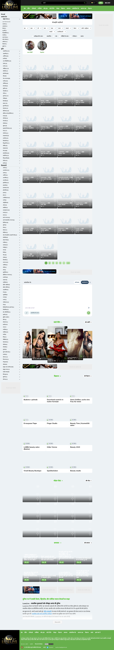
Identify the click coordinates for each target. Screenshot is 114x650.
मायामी (65, 102)
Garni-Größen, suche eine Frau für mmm (80, 401)
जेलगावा (81, 204)
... (63, 263)
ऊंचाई (67, 28)
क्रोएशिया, (43, 230)
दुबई (50, 153)
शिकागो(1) (4, 44)
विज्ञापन (63, 8)
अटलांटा (82, 102)
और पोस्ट (89, 480)
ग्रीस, (59, 179)
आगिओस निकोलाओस (64, 179)
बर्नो (30, 153)
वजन (59, 28)
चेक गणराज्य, (26, 153)
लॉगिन (100, 3)
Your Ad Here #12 (48, 590)
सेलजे (64, 153)
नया (56, 36)
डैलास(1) (4, 28)
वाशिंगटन (48, 128)
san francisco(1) (6, 21)
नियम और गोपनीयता (38, 644)
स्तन (45, 28)
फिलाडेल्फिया (31, 128)
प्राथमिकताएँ (60, 32)
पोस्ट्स (57, 8)
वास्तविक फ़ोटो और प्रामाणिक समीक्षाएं (42, 614)
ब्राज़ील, (24, 204)
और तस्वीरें (88, 322)
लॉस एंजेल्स (31, 102)
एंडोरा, (77, 128)
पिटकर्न (31, 230)
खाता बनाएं (107, 3)
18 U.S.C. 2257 (24, 644)
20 (27, 75)
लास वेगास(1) (5, 37)
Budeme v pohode (30, 400)
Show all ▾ (57, 622)
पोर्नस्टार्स (34, 8)
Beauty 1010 (75, 447)
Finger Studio (52, 423)
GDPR (31, 644)
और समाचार (87, 543)
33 (81, 126)
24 (44, 75)
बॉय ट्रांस (45, 8)
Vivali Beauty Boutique (32, 471)
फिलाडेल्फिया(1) (5, 32)
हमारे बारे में (97, 632)
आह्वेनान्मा (64, 230)
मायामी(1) (4, 35)
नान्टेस (79, 179)
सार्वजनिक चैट (75, 8)
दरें (38, 28)
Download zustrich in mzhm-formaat (55, 401)
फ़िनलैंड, (59, 230)
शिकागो (82, 77)
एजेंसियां (40, 8)
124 (68, 263)
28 (62, 75)
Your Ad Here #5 (75, 367)
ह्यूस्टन (65, 77)
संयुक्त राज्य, (25, 77)
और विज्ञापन (88, 376)
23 (45, 101)
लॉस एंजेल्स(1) (5, 39)
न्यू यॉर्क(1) (4, 30)
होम (25, 8)
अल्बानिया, (78, 230)
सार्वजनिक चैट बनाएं (35, 312)
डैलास (47, 77)
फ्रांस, (42, 179)
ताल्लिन (27, 179)
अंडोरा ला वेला (81, 128)
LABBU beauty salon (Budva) (32, 448)
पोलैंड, (42, 256)
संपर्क (92, 632)
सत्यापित (49, 36)
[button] (25, 344)
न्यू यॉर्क (30, 77)
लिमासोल (63, 204)
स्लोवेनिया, (60, 153)
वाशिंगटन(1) (4, 41)
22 (62, 101)
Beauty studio (75, 471)
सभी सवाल (77, 282)
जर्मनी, (42, 204)
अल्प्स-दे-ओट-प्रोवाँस (47, 179)
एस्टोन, (24, 179)
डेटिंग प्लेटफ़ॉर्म (47, 611)
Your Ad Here (11, 388)
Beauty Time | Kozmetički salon (80, 424)
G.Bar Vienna (52, 447)
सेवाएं (75, 28)
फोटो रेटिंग (51, 8)
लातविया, (77, 204)
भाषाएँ (50, 32)
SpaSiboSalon (52, 471)
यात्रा (52, 28)
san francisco (67, 128)
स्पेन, (77, 153)
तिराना (81, 230)
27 (46, 126)
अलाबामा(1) (4, 26)
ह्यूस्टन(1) (4, 46)
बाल (31, 28)
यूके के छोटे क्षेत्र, (26, 230)
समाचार (68, 8)
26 (26, 101)
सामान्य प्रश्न (83, 8)
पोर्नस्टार (75, 36)
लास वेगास (48, 102)
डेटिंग (29, 8)
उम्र (24, 28)
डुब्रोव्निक (47, 230)
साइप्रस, (59, 204)
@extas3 (50, 647)
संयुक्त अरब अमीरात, (45, 153)
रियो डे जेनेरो (29, 204)
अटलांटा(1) (4, 24)
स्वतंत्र (82, 36)
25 (79, 101)
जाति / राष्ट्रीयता (85, 28)
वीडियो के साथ (64, 36)
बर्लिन (45, 204)
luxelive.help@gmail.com (61, 647)
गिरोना (79, 153)
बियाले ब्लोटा (46, 256)
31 (27, 126)
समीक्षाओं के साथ (38, 36)
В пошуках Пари (30, 423)
